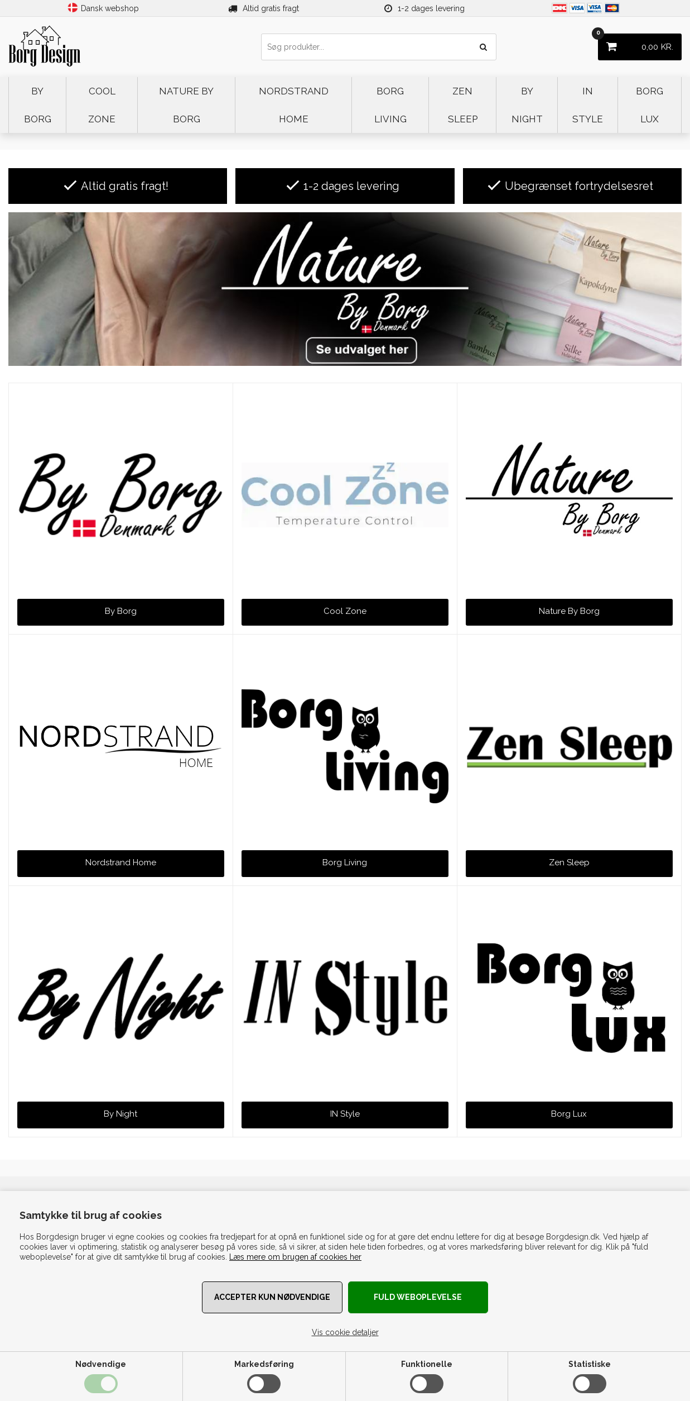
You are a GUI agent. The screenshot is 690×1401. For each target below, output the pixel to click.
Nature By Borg (569, 611)
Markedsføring (264, 1364)
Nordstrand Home (120, 862)
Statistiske (589, 1364)
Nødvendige (100, 1364)
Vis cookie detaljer (345, 1332)
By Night (120, 1114)
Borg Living (344, 862)
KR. (635, 43)
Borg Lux (569, 1114)
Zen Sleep (569, 862)
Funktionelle (426, 1364)
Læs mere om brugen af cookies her (295, 1256)
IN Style (345, 1114)
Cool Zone (345, 611)
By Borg (121, 611)
